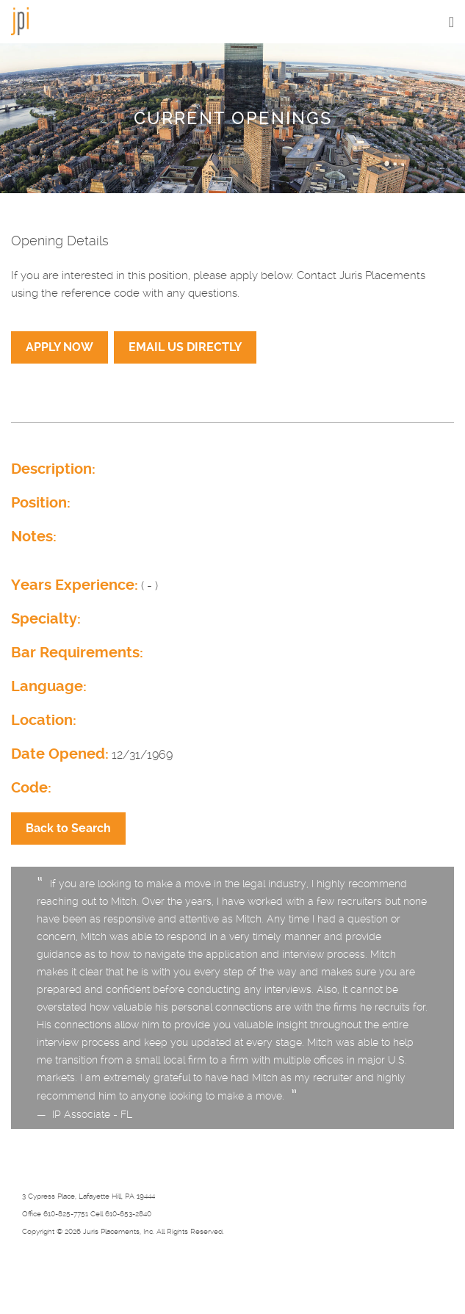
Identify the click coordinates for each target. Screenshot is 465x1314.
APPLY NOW (59, 347)
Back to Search (68, 828)
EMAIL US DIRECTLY (185, 347)
